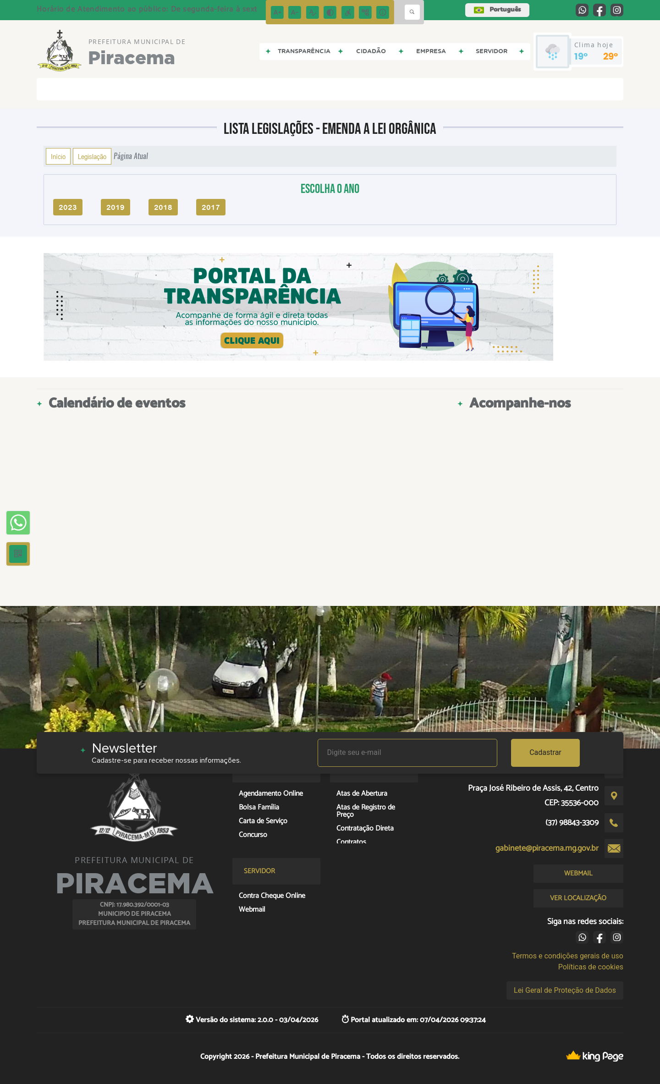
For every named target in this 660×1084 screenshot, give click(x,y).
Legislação (92, 156)
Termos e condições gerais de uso (567, 956)
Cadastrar (545, 752)
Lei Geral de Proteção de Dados (565, 990)
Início (58, 156)
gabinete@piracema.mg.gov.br (547, 848)
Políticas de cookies (590, 967)
